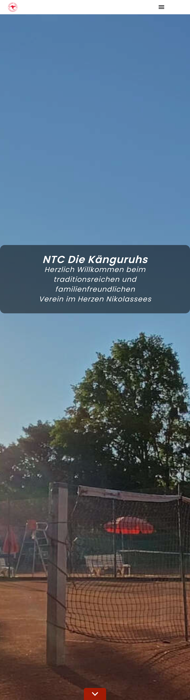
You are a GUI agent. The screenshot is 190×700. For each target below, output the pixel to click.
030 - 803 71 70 (109, 664)
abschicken (138, 625)
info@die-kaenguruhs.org (117, 669)
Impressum (158, 693)
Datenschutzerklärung (107, 615)
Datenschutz (179, 693)
